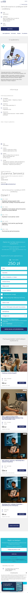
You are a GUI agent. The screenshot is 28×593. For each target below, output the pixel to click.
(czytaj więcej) (9, 323)
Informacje (13, 33)
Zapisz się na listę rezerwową (14, 329)
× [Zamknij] (21, 583)
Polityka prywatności (14, 591)
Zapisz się (14, 554)
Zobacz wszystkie (14, 525)
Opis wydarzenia (6, 33)
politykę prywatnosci (14, 319)
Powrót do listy (23, 4)
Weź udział (10, 28)
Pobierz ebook (8, 588)
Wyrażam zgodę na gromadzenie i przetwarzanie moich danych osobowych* (13, 323)
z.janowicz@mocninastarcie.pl (8, 184)
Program (19, 33)
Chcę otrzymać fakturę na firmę (14, 297)
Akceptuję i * (11, 319)
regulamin (8, 319)
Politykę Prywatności (20, 559)
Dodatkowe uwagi (10, 294)
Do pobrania (24, 33)
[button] (26, 572)
